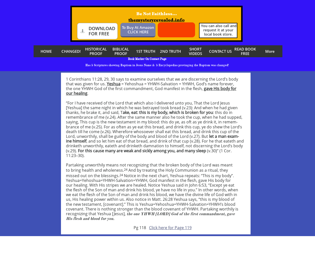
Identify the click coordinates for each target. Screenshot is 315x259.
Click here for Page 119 (170, 227)
